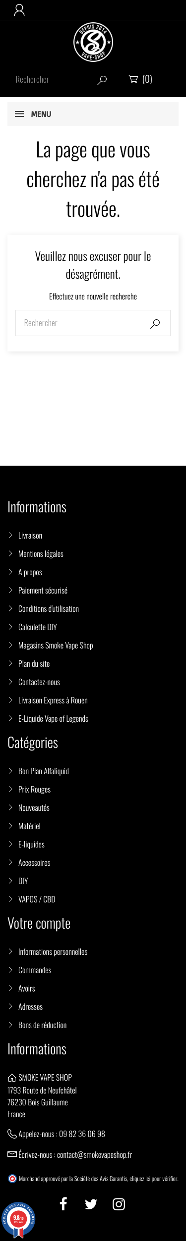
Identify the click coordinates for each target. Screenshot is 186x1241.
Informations (36, 1049)
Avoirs (26, 988)
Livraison (30, 535)
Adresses (30, 1006)
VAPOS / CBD (37, 899)
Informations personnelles (52, 951)
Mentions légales (40, 553)
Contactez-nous (39, 682)
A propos (30, 572)
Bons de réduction (42, 1025)
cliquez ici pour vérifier (153, 1178)
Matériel (29, 826)
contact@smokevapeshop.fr (94, 1154)
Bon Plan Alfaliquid (43, 771)
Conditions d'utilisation (48, 608)
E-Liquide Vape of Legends (53, 718)
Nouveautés (34, 807)
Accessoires (34, 862)
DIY (23, 881)
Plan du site (34, 663)
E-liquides (31, 844)
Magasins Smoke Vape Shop (55, 645)
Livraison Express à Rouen (53, 700)
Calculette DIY (37, 627)
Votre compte (38, 923)
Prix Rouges (34, 789)
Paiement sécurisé (42, 590)
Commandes (34, 970)
